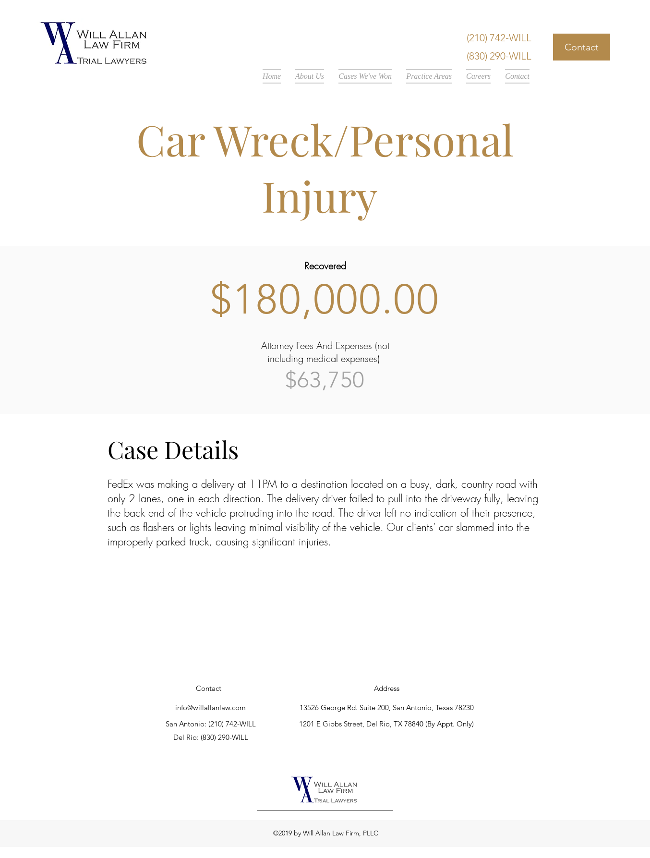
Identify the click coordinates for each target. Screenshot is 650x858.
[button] (309, 76)
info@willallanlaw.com (210, 707)
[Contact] (581, 47)
